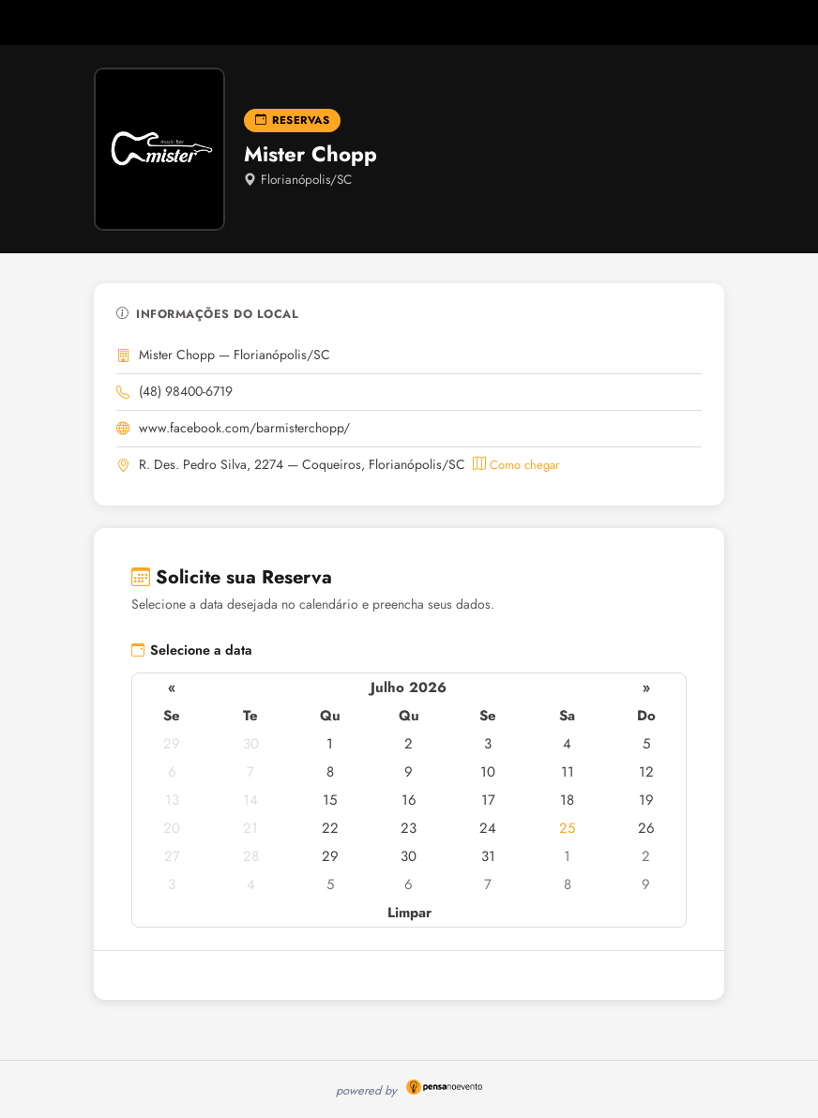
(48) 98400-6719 (186, 391)
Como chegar (516, 465)
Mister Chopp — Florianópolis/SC (234, 354)
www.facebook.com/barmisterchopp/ (244, 427)
